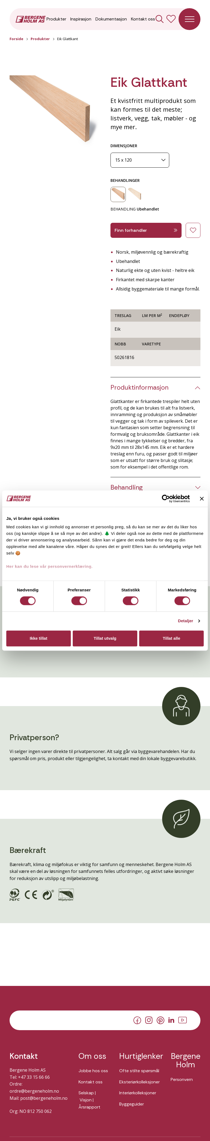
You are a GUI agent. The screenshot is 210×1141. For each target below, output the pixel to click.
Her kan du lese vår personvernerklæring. (49, 566)
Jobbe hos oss (93, 1071)
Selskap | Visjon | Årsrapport (89, 1100)
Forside (16, 38)
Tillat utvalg (105, 638)
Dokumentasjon (111, 19)
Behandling (126, 487)
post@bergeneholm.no (44, 1098)
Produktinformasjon (139, 387)
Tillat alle (171, 638)
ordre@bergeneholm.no (34, 1091)
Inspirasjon (80, 19)
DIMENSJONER (123, 145)
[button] (55, 112)
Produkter (56, 19)
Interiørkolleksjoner (137, 1093)
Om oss (92, 1056)
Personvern (182, 1079)
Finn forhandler (146, 230)
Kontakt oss (143, 19)
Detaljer (185, 621)
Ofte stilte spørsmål (139, 1071)
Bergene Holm (185, 1060)
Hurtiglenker (139, 1056)
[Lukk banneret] (202, 498)
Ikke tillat (38, 638)
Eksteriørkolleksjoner (139, 1082)
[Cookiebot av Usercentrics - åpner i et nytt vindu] (166, 498)
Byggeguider (131, 1104)
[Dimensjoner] (139, 160)
